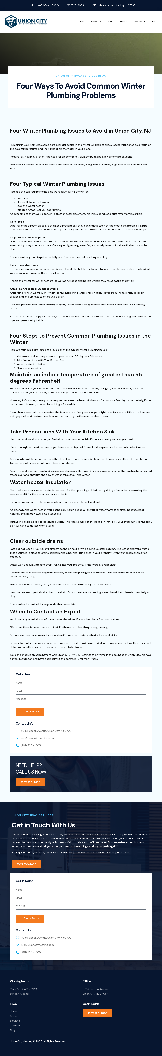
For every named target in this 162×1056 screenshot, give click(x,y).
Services (96, 21)
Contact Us (123, 21)
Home (82, 21)
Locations (139, 21)
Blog (153, 21)
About (110, 21)
